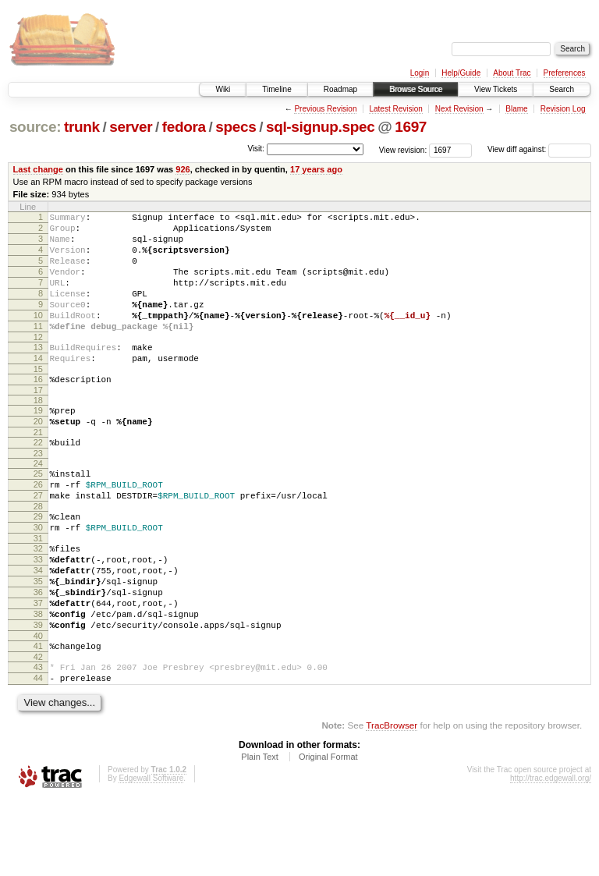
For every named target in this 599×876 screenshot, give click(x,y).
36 (38, 653)
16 (38, 409)
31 (38, 589)
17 (38, 422)
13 (38, 373)
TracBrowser (391, 802)
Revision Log (563, 109)
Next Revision (459, 109)
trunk (82, 127)
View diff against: (539, 149)
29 (38, 563)
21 (38, 469)
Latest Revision (395, 109)
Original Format (328, 834)
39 (38, 692)
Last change (38, 169)
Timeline (276, 89)
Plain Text (259, 834)
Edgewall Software (151, 855)
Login (419, 73)
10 (38, 336)
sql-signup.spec (320, 127)
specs (235, 127)
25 (38, 513)
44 (38, 752)
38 (38, 679)
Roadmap (340, 89)
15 (38, 399)
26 (38, 526)
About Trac (511, 73)
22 (38, 479)
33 (38, 613)
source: (35, 127)
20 (38, 456)
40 (38, 706)
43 (38, 739)
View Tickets (495, 89)
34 (38, 626)
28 (38, 553)
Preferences (565, 73)
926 (182, 169)
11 (38, 349)
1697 (411, 127)
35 (38, 639)
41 (38, 716)
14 (38, 386)
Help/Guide (460, 73)
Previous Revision (325, 109)
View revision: (403, 149)
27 (38, 539)
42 (38, 729)
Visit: (255, 148)
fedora (184, 127)
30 (38, 576)
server (130, 127)
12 (38, 362)
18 (38, 433)
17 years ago (316, 169)
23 (38, 493)
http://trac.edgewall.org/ (550, 855)
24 (38, 503)
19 (38, 443)
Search (561, 89)
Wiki (222, 89)
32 (38, 600)
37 (38, 666)
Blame (516, 109)
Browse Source (415, 89)
